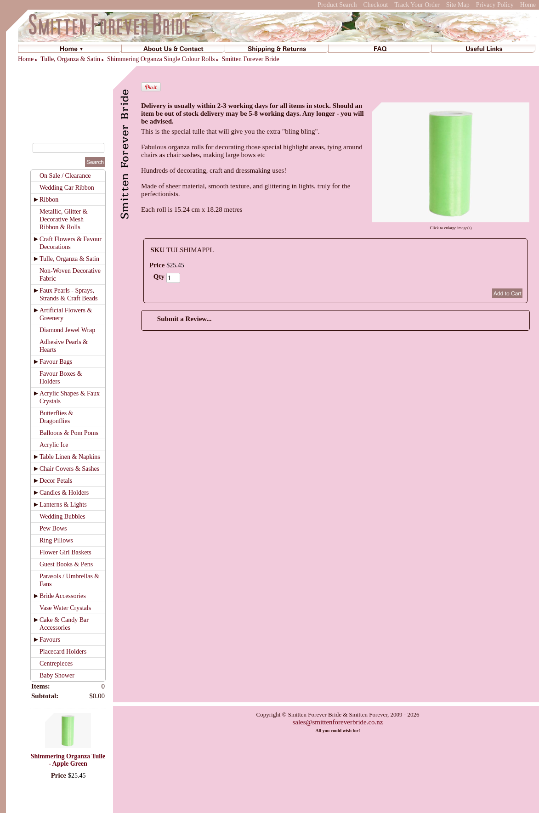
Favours (50, 639)
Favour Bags (56, 361)
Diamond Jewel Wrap (67, 330)
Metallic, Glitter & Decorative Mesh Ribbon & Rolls (64, 219)
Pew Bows (53, 528)
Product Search (337, 4)
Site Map (458, 4)
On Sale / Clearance (65, 175)
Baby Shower (57, 675)
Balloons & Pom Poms (69, 432)
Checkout (375, 4)
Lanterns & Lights (63, 504)
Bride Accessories (63, 596)
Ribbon (49, 199)
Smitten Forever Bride (250, 59)
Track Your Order (417, 4)
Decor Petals (56, 480)
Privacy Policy (495, 4)
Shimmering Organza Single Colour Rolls (161, 59)
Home (528, 4)
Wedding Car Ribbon (67, 187)
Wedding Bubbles (62, 516)
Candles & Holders (64, 492)
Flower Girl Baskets (65, 552)
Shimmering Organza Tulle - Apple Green (68, 760)
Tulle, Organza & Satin (70, 59)
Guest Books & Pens (66, 564)
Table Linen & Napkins (70, 456)
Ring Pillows (56, 540)
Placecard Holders (63, 651)
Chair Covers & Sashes (69, 468)
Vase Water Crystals (65, 607)
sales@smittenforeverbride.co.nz (337, 722)
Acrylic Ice (54, 444)
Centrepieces (56, 663)
